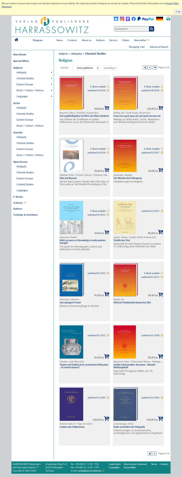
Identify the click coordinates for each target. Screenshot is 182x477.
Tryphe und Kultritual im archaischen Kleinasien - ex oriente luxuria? (84, 366)
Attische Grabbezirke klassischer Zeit (132, 302)
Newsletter (140, 40)
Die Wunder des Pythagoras (128, 178)
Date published (85, 68)
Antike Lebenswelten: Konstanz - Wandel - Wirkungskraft (135, 366)
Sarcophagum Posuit (70, 302)
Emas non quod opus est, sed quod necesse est (137, 115)
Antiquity (22, 72)
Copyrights (114, 467)
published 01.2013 (150, 277)
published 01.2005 (97, 397)
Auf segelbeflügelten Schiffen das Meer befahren (84, 115)
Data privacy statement (135, 464)
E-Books (18, 196)
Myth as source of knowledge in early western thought (83, 241)
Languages (22, 96)
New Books (19, 54)
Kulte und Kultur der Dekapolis (129, 426)
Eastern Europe (25, 84)
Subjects (63, 53)
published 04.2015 (97, 215)
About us (86, 40)
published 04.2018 (97, 152)
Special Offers (21, 60)
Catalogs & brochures (25, 214)
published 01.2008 (150, 335)
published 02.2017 (150, 152)
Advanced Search (159, 46)
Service (113, 40)
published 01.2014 (150, 211)
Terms (154, 464)
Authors (100, 40)
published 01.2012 (97, 335)
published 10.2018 (97, 90)
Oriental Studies (25, 78)
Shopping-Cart (137, 46)
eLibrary (18, 202)
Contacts (72, 40)
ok (178, 11)
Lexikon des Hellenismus (72, 426)
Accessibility (130, 467)
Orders (125, 40)
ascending (110, 67)
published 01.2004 (150, 397)
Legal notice (115, 464)
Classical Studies (95, 53)
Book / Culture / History (30, 90)
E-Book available (98, 86)
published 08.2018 (150, 90)
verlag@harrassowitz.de (89, 471)
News (60, 40)
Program (38, 40)
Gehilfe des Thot (122, 240)
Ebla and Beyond (68, 178)
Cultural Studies (25, 184)
